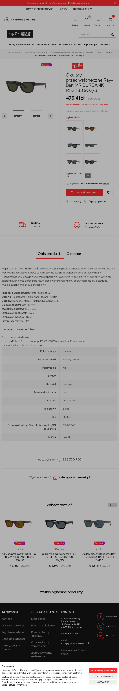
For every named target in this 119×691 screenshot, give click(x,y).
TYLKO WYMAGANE (103, 676)
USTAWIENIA (103, 682)
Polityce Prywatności (17, 685)
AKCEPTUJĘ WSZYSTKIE (103, 670)
